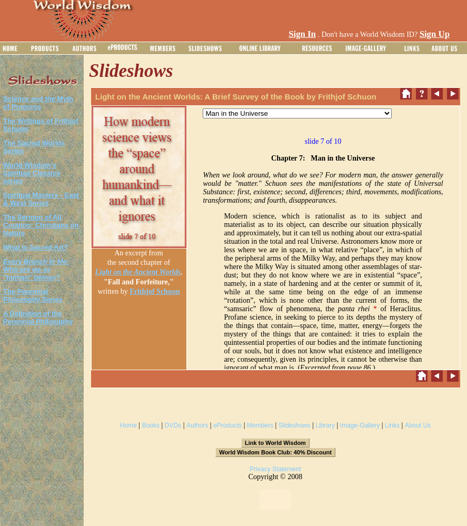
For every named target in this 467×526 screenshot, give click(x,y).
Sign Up (435, 34)
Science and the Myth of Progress (38, 103)
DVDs (173, 425)
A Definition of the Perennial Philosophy (38, 317)
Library (325, 425)
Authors (197, 425)
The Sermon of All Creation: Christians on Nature (41, 225)
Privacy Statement (275, 469)
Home (128, 425)
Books (151, 425)
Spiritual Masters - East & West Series (41, 199)
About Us (418, 425)
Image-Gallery (360, 425)
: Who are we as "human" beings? (36, 269)
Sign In (302, 34)
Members (260, 425)
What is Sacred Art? (35, 247)
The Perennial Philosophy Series (33, 295)
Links (392, 425)
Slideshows (295, 425)
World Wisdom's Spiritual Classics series (31, 173)
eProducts (227, 425)
